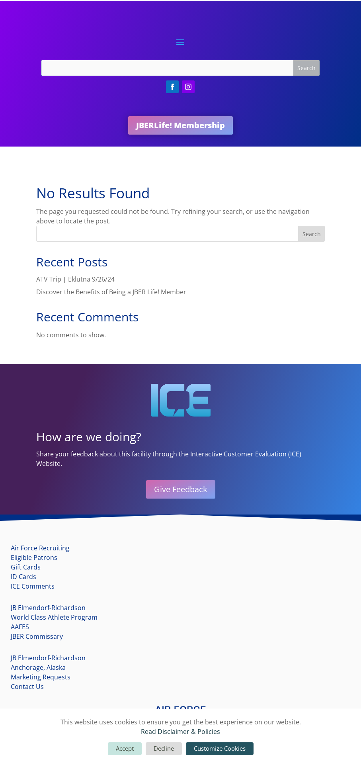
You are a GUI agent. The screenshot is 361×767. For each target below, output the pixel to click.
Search (311, 234)
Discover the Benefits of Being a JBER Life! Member (111, 292)
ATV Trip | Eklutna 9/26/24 (75, 279)
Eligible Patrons (34, 557)
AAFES (20, 626)
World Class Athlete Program (54, 617)
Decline (164, 748)
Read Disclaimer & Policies (180, 731)
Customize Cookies (220, 748)
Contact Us (27, 686)
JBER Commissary (37, 636)
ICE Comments (33, 586)
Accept (125, 748)
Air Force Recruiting (40, 548)
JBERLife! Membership (180, 125)
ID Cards (23, 576)
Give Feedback (180, 489)
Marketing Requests (40, 677)
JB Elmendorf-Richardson (48, 607)
